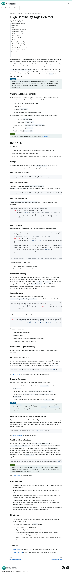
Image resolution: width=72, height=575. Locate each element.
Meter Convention (15, 559)
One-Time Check (16, 35)
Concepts (20, 13)
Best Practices (15, 52)
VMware (8, 571)
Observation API (18, 435)
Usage (12, 27)
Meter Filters (16, 374)
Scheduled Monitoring (17, 37)
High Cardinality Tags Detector (33, 13)
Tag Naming (44, 136)
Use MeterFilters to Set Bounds (20, 50)
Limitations (14, 54)
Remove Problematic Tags (18, 44)
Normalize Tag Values (17, 46)
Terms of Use (25, 571)
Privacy (31, 571)
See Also (13, 56)
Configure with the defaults (19, 29)
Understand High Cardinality (18, 23)
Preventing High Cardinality (18, 42)
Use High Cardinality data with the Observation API (25, 48)
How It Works (14, 25)
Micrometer (13, 13)
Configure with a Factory (18, 31)
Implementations (56, 559)
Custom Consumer (17, 39)
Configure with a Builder (18, 33)
